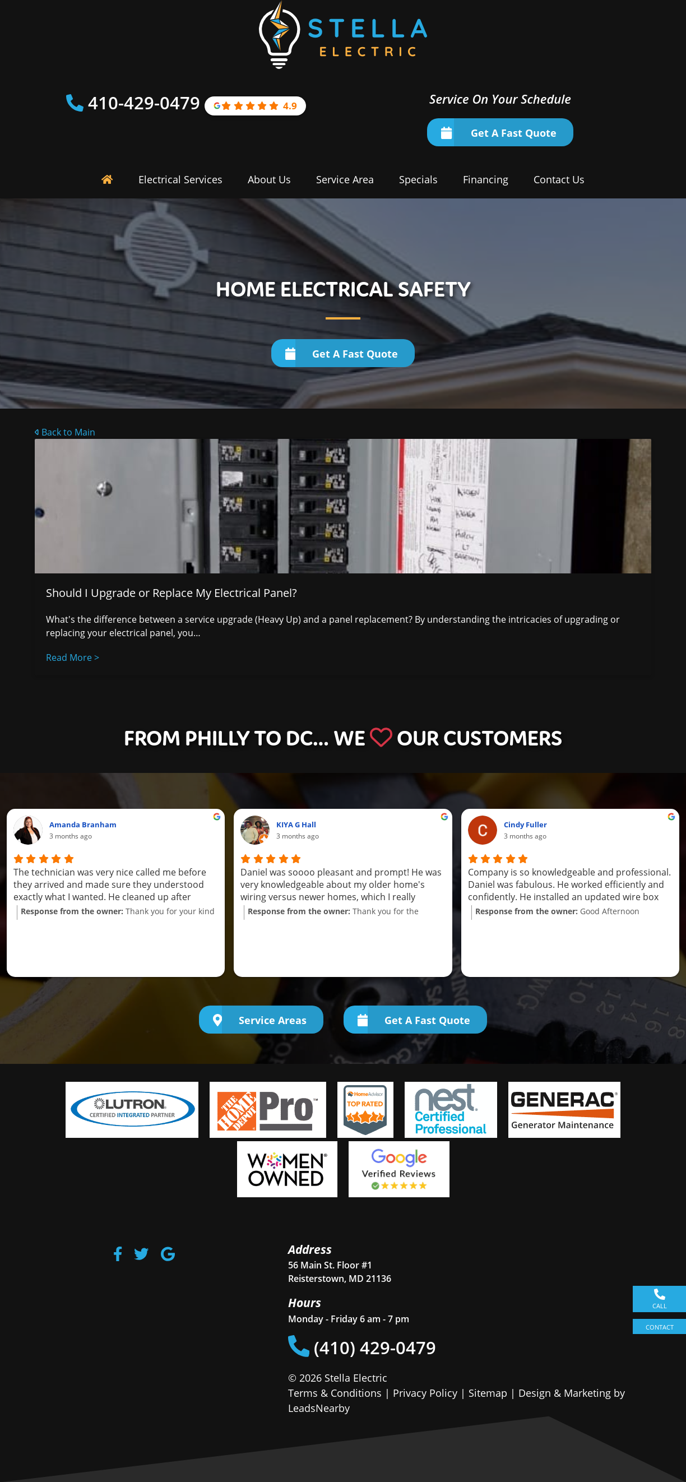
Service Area (345, 179)
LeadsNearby (319, 1408)
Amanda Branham (83, 824)
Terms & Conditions (335, 1393)
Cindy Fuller (525, 824)
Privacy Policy (425, 1393)
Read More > (72, 657)
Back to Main (65, 432)
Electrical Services (180, 179)
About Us (269, 179)
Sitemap (488, 1393)
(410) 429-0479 (362, 1347)
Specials (418, 179)
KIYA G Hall (296, 824)
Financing (485, 179)
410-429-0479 (146, 102)
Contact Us (559, 179)
